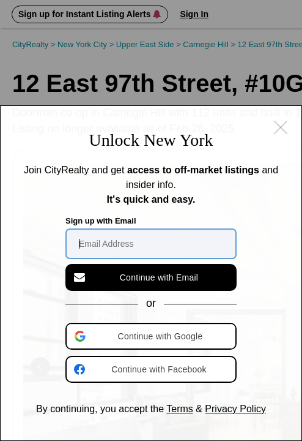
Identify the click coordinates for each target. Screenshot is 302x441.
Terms (179, 409)
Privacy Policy (235, 409)
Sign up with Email (100, 220)
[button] (152, 336)
